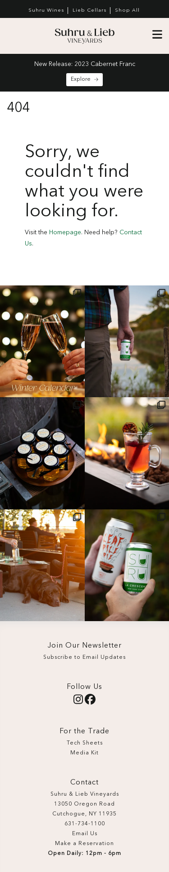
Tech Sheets (85, 743)
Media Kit (84, 753)
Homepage (65, 232)
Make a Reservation (84, 843)
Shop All (127, 10)
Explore (84, 79)
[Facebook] (90, 702)
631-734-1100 (84, 824)
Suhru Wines (46, 10)
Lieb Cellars (89, 10)
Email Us (84, 834)
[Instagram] (78, 702)
